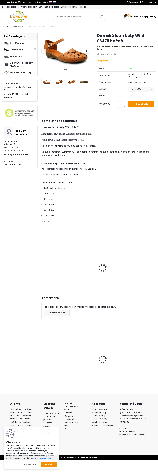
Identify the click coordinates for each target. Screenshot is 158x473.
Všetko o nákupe (51, 7)
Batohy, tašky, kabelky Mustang (18, 64)
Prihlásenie (133, 2)
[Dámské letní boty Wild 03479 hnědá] (65, 51)
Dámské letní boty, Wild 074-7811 (83, 266)
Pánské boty (13, 57)
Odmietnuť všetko (29, 464)
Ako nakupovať (12, 7)
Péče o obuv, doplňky (17, 72)
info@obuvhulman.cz (18, 154)
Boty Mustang (14, 43)
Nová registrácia (149, 2)
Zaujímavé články (69, 7)
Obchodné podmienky (31, 7)
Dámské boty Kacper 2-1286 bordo (54, 349)
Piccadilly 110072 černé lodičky (83, 353)
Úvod (5, 26)
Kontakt (82, 7)
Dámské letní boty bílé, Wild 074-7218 (54, 266)
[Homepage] (3, 7)
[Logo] (19, 17)
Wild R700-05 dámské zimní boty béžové (112, 357)
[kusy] (119, 104)
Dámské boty (17, 26)
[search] (101, 17)
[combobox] (141, 89)
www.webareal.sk (89, 457)
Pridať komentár (57, 312)
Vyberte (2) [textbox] (136, 89)
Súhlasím (49, 464)
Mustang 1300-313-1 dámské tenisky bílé (140, 353)
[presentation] (43, 51)
